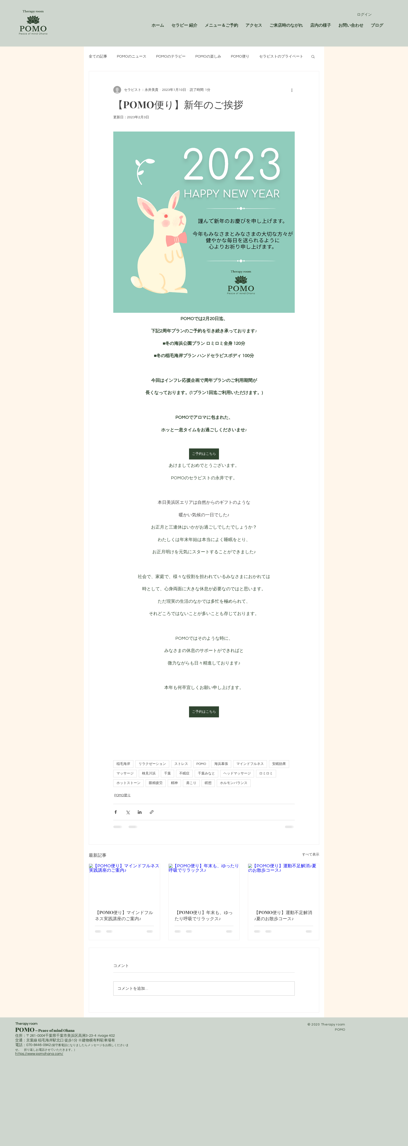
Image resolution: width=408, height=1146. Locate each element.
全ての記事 (98, 56)
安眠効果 (279, 764)
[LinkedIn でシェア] (139, 812)
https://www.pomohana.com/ (39, 1054)
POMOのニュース (131, 56)
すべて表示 (310, 854)
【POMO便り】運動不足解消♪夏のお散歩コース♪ (283, 915)
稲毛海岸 (123, 764)
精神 (174, 783)
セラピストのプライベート (281, 56)
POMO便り (240, 56)
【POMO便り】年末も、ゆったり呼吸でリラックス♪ (204, 915)
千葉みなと (206, 773)
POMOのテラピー (171, 56)
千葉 (167, 773)
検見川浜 (149, 773)
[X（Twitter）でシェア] (127, 812)
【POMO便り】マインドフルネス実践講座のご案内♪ (124, 915)
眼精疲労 (156, 783)
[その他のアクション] (292, 90)
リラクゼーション (152, 764)
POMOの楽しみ (208, 56)
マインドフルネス (250, 764)
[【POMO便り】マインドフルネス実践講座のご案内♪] (124, 884)
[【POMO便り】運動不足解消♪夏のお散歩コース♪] (283, 884)
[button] (313, 56)
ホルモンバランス (233, 783)
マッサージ (125, 773)
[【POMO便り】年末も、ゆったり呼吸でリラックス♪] (204, 884)
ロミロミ (266, 773)
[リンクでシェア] (151, 812)
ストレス (181, 764)
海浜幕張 (221, 764)
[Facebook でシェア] (115, 812)
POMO (201, 764)
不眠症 (184, 773)
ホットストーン (128, 783)
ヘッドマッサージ (237, 773)
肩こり (191, 783)
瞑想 (208, 783)
